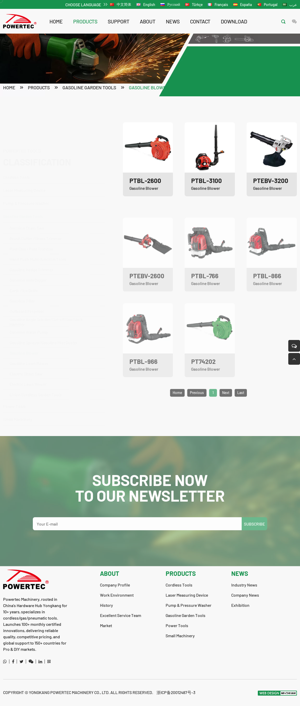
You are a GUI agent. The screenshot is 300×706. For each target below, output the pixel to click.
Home (56, 21)
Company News (245, 594)
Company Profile (115, 584)
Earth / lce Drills (24, 265)
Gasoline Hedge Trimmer (31, 244)
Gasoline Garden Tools (89, 88)
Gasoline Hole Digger (28, 255)
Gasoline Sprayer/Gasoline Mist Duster (44, 317)
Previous (197, 408)
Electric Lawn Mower (28, 359)
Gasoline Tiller (22, 275)
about (147, 21)
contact (200, 21)
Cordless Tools (51, 152)
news (173, 21)
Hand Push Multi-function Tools (38, 234)
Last (240, 408)
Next (225, 408)
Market (106, 625)
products (85, 21)
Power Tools (51, 406)
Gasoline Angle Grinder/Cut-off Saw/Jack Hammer (46, 297)
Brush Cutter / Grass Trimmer (36, 213)
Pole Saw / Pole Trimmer (31, 223)
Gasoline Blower (149, 88)
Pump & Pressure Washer (51, 178)
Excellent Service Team (120, 615)
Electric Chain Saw (26, 348)
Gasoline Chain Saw (27, 202)
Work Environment (117, 594)
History (106, 605)
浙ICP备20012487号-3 (176, 692)
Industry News (244, 584)
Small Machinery (17, 419)
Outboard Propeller (27, 286)
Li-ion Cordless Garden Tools (36, 369)
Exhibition (240, 605)
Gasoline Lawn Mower (29, 338)
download (234, 21)
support (118, 21)
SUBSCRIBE (254, 539)
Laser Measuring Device (24, 165)
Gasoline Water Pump (29, 307)
